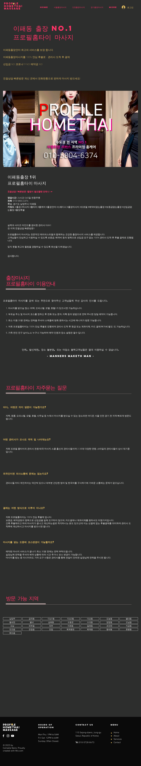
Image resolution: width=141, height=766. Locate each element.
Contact (117, 742)
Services (118, 739)
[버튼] (12, 618)
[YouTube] (12, 736)
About (116, 736)
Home (116, 732)
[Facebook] (3, 736)
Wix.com (19, 751)
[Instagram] (8, 736)
